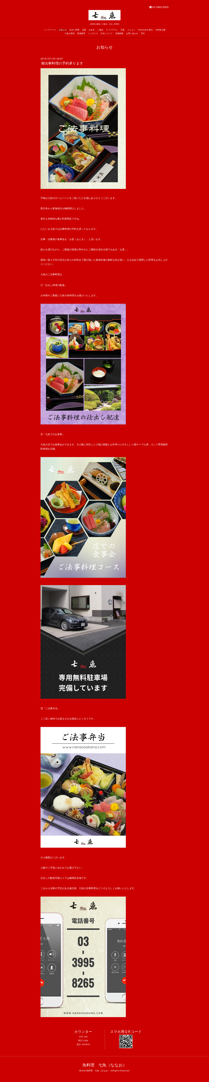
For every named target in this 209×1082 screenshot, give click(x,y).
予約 (143, 34)
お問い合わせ (132, 34)
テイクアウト (112, 30)
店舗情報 (119, 34)
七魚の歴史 (70, 34)
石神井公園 (160, 30)
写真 (123, 30)
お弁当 (92, 30)
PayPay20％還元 (145, 30)
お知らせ (63, 30)
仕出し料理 (74, 30)
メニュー (131, 30)
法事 (84, 30)
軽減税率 (81, 34)
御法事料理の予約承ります (62, 63)
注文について (107, 34)
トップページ (50, 30)
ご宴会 (100, 30)
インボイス (93, 34)
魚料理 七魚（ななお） (104, 1065)
